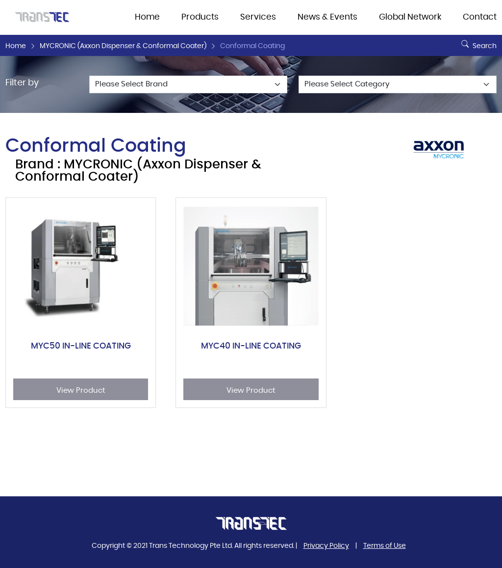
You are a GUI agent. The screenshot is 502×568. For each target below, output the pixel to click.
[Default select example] (188, 84)
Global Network (410, 17)
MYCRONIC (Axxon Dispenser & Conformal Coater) (123, 46)
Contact (480, 17)
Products (200, 17)
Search (478, 42)
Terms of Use (384, 545)
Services (258, 17)
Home (147, 17)
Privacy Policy (326, 545)
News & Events (327, 17)
